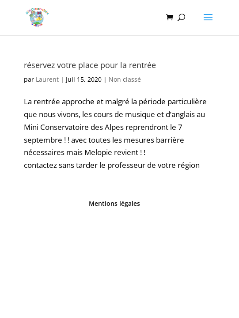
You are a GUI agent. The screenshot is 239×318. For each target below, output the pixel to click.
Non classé (125, 79)
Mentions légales (114, 203)
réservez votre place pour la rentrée (90, 65)
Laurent (47, 79)
